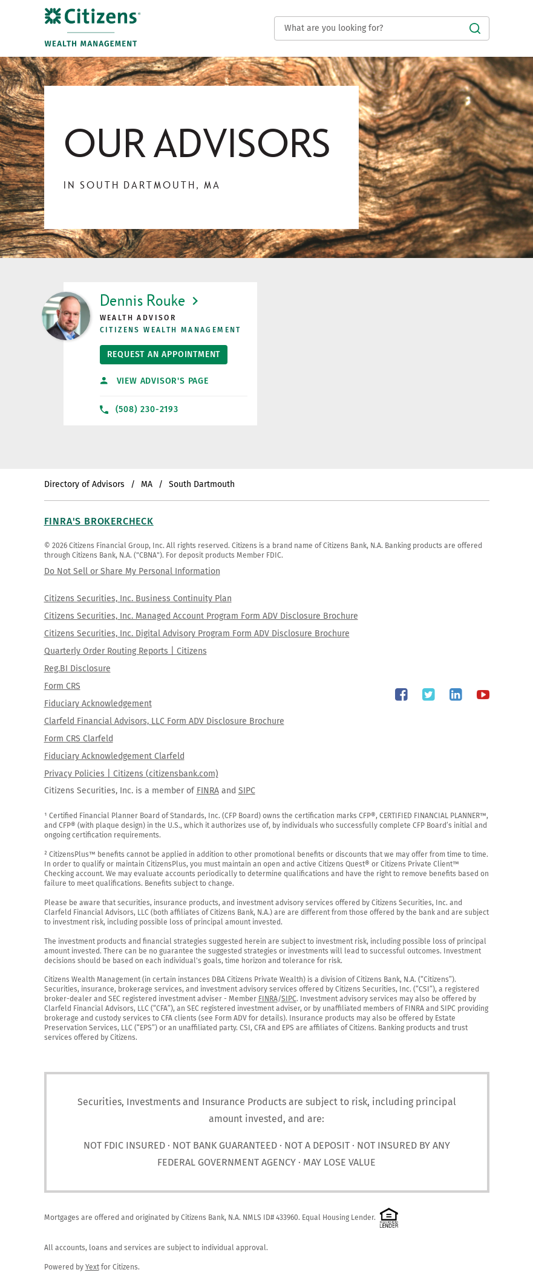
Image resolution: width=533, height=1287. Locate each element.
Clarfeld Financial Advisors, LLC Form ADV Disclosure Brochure (164, 721)
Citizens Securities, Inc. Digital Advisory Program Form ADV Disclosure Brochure (197, 633)
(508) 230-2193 (139, 409)
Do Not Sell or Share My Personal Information (132, 571)
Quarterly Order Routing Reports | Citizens (125, 651)
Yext (92, 1267)
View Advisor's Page (154, 381)
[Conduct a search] (381, 28)
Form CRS (62, 686)
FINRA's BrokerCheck (99, 521)
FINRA (208, 790)
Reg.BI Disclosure (77, 668)
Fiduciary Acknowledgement (98, 703)
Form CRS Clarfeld (78, 739)
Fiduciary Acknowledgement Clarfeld (114, 756)
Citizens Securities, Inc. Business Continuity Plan (138, 598)
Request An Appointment (160, 352)
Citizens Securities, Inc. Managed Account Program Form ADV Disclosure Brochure (201, 616)
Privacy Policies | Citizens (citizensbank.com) (131, 774)
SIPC (246, 790)
